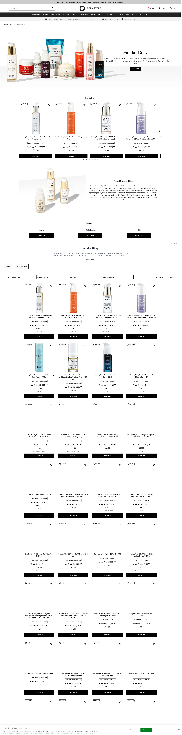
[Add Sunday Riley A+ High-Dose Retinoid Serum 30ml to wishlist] (119, 345)
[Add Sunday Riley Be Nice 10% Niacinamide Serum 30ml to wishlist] (153, 701)
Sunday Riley (90, 248)
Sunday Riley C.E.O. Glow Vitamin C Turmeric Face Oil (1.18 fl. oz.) (39, 436)
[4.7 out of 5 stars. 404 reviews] (72, 445)
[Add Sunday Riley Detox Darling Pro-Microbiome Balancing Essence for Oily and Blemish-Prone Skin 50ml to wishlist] (51, 584)
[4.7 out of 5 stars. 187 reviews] (106, 562)
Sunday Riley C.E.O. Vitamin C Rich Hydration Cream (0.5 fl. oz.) (141, 555)
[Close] (179, 730)
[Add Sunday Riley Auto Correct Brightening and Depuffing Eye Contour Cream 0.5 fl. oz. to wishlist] (85, 345)
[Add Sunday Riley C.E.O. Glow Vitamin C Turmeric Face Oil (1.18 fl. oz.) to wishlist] (51, 405)
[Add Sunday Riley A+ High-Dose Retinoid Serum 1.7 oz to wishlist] (119, 701)
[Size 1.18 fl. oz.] (42, 451)
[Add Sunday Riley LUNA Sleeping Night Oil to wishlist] (51, 465)
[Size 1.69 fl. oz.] (76, 451)
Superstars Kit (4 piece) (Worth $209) (107, 554)
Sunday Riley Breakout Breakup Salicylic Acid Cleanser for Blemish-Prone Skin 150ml (73, 616)
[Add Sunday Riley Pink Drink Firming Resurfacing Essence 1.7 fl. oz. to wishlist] (119, 405)
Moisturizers (22, 266)
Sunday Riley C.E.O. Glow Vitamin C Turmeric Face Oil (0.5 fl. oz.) (107, 495)
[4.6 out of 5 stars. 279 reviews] (38, 626)
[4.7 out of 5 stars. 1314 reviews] (140, 385)
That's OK (146, 730)
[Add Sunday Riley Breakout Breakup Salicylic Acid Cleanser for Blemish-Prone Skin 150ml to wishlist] (85, 584)
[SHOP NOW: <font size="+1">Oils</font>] (139, 232)
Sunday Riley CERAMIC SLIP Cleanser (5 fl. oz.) (73, 555)
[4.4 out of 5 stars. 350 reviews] (72, 564)
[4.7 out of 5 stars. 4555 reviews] (35, 147)
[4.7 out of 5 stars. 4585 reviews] (38, 681)
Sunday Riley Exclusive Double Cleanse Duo (141, 674)
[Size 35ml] (39, 509)
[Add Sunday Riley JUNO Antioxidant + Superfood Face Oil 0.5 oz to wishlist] (51, 701)
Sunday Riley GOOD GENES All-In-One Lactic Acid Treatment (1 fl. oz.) (106, 138)
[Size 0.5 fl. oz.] (36, 451)
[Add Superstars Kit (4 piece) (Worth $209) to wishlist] (119, 524)
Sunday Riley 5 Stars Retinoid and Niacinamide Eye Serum (73, 674)
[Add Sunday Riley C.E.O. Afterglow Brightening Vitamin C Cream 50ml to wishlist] (153, 405)
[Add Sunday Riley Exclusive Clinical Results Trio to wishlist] (153, 584)
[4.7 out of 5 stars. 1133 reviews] (140, 445)
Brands (12, 24)
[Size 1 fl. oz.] (41, 332)
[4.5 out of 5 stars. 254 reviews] (140, 683)
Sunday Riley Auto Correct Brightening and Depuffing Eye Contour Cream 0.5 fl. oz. (73, 377)
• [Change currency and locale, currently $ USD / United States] (151, 8)
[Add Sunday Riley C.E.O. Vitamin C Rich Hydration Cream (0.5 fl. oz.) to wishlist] (153, 524)
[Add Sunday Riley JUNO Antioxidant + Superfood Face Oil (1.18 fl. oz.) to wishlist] (153, 465)
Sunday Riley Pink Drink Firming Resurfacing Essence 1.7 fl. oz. (107, 436)
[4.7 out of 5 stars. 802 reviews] (38, 502)
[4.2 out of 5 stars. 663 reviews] (38, 385)
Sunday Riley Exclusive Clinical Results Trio (141, 615)
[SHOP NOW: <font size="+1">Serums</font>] (41, 232)
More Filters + (159, 277)
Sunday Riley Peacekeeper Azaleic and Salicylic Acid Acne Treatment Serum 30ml (141, 138)
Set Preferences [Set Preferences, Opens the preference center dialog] (133, 730)
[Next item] (159, 130)
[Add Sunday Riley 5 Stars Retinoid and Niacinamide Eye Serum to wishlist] (85, 644)
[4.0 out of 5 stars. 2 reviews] (73, 504)
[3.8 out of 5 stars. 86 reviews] (72, 683)
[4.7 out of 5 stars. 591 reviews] (106, 504)
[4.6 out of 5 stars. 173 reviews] (72, 626)
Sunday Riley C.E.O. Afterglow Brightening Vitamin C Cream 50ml (141, 436)
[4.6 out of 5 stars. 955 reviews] (72, 387)
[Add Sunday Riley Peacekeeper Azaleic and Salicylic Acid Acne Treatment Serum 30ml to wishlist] (155, 105)
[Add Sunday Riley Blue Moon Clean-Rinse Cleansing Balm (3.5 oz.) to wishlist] (119, 584)
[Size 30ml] (71, 332)
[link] (162, 8)
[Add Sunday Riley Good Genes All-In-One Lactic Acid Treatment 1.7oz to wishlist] (49, 105)
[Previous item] (20, 130)
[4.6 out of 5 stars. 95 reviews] (38, 564)
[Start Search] (52, 8)
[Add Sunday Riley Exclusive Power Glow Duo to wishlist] (51, 644)
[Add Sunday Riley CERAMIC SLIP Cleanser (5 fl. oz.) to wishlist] (85, 524)
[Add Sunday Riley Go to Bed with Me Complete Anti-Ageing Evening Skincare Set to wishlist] (85, 701)
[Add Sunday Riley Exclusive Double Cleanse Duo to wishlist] (153, 644)
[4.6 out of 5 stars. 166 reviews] (106, 683)
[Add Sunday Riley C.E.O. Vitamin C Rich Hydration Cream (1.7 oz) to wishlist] (85, 405)
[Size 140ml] (39, 391)
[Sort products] (172, 277)
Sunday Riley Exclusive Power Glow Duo (39, 673)
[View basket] (173, 8)
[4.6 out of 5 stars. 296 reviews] (140, 504)
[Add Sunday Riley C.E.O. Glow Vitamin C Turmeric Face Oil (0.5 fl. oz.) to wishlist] (119, 465)
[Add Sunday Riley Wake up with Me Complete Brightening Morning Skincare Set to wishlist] (85, 465)
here (97, 733)
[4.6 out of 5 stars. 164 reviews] (140, 147)
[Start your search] (32, 8)
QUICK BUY (36, 156)
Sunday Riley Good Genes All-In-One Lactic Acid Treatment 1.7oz (36, 138)
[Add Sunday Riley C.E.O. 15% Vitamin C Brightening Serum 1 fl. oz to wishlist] (153, 345)
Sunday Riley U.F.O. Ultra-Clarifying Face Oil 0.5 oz (39, 555)
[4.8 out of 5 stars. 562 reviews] (106, 385)
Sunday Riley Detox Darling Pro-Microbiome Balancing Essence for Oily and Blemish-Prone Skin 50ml (39, 616)
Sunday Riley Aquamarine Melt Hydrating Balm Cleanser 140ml (39, 376)
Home (6, 24)
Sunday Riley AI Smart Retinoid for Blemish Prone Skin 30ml (107, 674)
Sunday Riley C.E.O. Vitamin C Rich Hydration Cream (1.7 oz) (73, 436)
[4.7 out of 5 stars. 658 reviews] (38, 445)
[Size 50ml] (75, 332)
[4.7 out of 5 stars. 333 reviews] (140, 564)
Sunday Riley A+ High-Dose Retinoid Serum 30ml (107, 376)
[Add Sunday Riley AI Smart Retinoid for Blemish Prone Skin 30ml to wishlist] (119, 644)
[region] (91, 730)
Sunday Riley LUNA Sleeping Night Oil (39, 494)
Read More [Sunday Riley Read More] (90, 259)
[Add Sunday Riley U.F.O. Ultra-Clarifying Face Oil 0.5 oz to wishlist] (51, 524)
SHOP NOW (135, 69)
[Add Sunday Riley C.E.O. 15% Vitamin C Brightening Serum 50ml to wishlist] (84, 105)
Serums (8, 266)
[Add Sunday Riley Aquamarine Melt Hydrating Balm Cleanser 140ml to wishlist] (51, 345)
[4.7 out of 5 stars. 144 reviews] (106, 624)
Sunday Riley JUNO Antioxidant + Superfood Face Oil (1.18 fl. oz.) (141, 495)
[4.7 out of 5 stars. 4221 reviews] (105, 147)
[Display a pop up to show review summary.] (44, 147)
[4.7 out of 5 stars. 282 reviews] (106, 445)
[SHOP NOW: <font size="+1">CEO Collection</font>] (90, 232)
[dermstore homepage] (90, 8)
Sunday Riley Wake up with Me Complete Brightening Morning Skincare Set (73, 495)
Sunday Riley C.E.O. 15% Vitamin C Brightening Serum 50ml (71, 138)
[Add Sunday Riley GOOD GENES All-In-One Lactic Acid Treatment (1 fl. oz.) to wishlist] (119, 105)
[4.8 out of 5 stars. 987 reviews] (69, 147)
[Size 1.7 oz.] (37, 332)
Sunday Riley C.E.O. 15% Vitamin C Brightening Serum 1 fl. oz (141, 376)
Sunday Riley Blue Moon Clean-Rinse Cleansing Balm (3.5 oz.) (107, 615)
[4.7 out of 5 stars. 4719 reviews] (140, 624)
